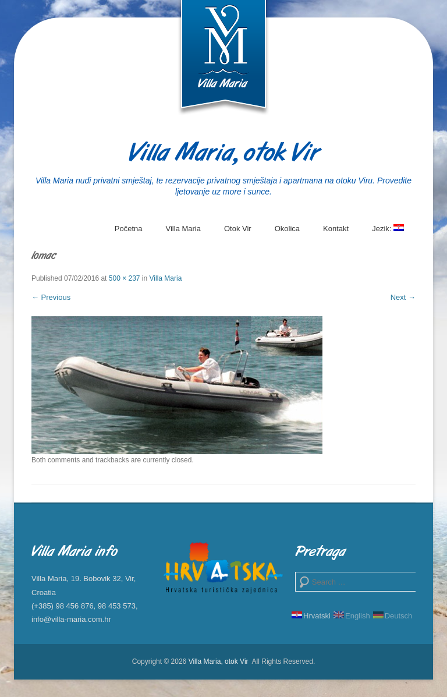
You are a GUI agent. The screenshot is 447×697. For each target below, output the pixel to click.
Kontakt (336, 228)
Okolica (287, 228)
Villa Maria (183, 228)
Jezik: (388, 233)
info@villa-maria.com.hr (71, 619)
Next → (403, 297)
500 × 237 (124, 278)
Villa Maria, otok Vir (224, 154)
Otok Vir (237, 228)
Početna (129, 228)
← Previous (50, 297)
